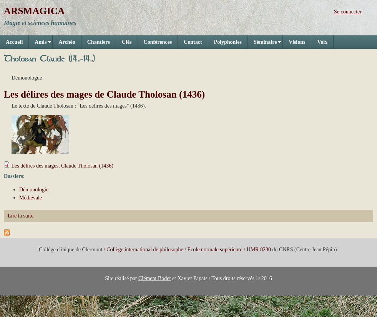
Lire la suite (20, 216)
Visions (297, 42)
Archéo (66, 42)
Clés (127, 42)
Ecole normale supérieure (215, 249)
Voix (322, 42)
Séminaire (264, 44)
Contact (193, 42)
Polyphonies (228, 42)
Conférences (158, 42)
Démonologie (33, 190)
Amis (40, 44)
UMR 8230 (259, 249)
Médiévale (30, 198)
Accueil (14, 42)
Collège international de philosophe (144, 249)
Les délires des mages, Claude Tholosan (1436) (62, 166)
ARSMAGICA (34, 11)
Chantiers (98, 42)
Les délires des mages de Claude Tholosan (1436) (104, 94)
